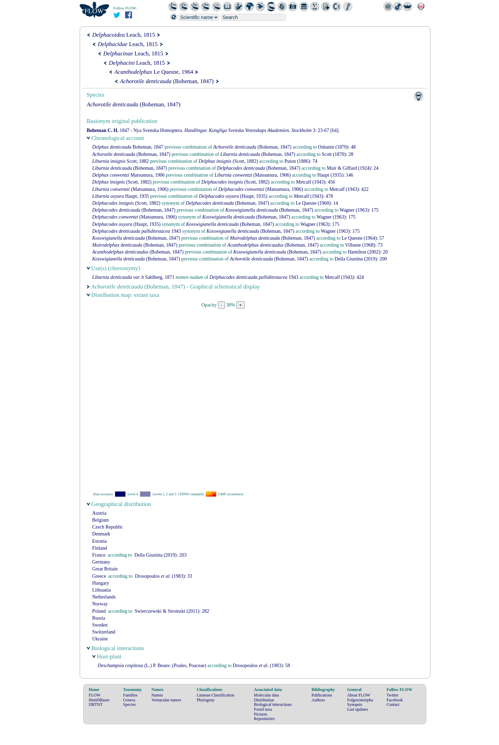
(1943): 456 (315, 182)
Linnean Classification (215, 695)
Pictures (261, 714)
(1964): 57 (363, 238)
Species (129, 704)
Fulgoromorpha (360, 700)
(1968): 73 (364, 245)
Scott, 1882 (120, 161)
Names (157, 695)
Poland (99, 611)
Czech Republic (107, 527)
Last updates (357, 709)
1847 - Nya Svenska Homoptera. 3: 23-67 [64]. (213, 130)
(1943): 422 (349, 189)
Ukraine (100, 638)
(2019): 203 (160, 555)
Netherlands (104, 597)
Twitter (393, 695)
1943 (136, 231)
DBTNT (96, 704)
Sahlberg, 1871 (133, 277)
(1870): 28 (337, 154)
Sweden (99, 625)
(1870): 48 (337, 147)
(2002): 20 (368, 252)
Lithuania (101, 590)
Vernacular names (166, 700)
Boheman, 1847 (127, 147)
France (98, 555)
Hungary (100, 583)
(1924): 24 (352, 168)
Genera (129, 700)
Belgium (100, 520)
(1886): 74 (300, 161)
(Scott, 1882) (228, 161)
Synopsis (354, 704)
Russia (98, 618)
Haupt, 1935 (120, 196)
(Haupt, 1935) (233, 196)
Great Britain (104, 568)
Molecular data (266, 695)
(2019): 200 (361, 258)
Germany (101, 562)
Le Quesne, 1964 (153, 72)
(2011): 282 (171, 611)
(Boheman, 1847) (167, 81)
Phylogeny (206, 700)
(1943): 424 (344, 277)
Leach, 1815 (123, 35)
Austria (99, 513)
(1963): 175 (359, 210)
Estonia (99, 541)
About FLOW (358, 695)
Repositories (264, 718)
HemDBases (99, 700)
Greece (99, 576)
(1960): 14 (317, 203)
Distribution (264, 700)
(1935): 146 (335, 175)
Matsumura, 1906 (128, 175)
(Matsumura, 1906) (253, 175)
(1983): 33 (163, 576)
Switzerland (103, 632)
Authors (318, 700)
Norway (100, 603)
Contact (393, 704)
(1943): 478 (313, 196)
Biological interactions (273, 704)
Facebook (395, 700)
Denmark (101, 533)
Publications (322, 695)
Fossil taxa (263, 709)
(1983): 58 (261, 665)
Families (130, 695)
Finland (99, 548)
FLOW (94, 695)
